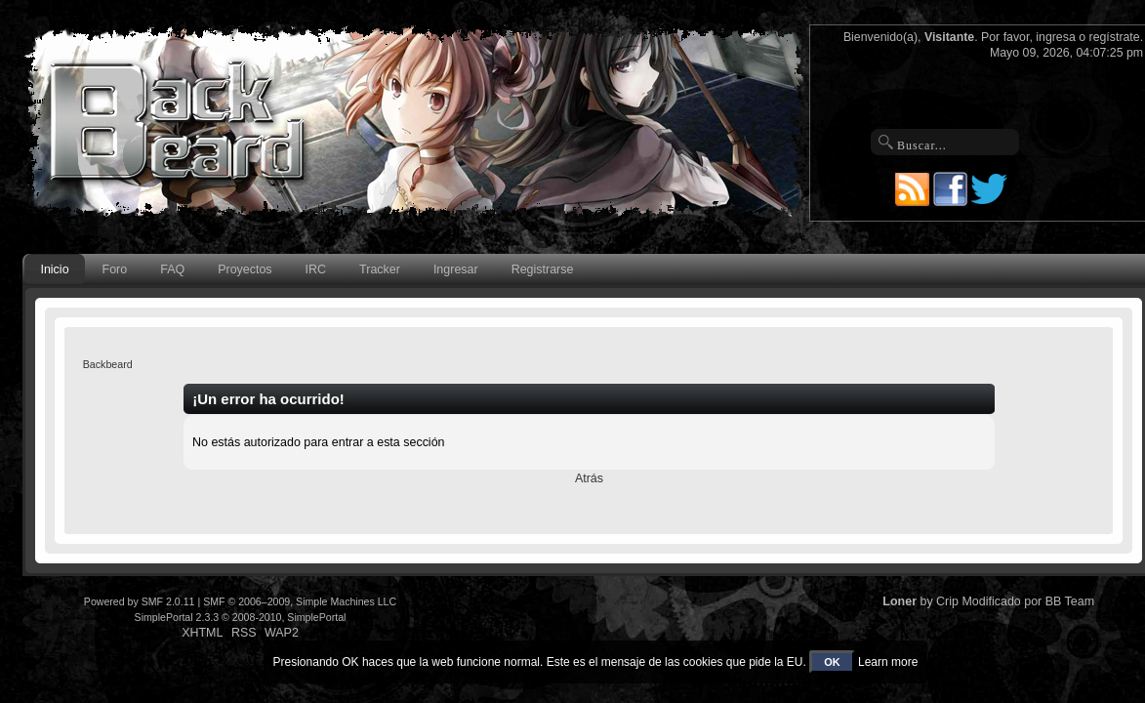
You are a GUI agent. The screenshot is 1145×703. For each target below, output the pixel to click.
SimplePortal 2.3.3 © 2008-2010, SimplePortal (241, 617)
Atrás (589, 478)
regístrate (1114, 37)
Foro (115, 269)
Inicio (54, 269)
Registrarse (542, 269)
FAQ (172, 269)
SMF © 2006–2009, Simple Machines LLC (299, 601)
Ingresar (455, 269)
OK (832, 662)
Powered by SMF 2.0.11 (139, 601)
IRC (316, 269)
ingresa (1056, 37)
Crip (947, 601)
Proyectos (244, 269)
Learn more (888, 662)
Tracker (379, 269)
